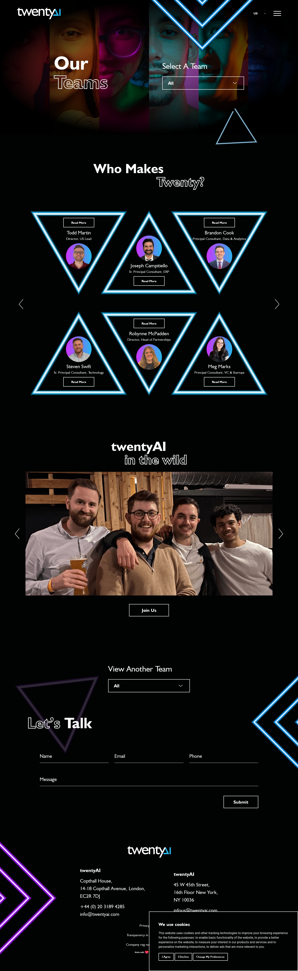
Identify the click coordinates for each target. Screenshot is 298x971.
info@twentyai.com (99, 914)
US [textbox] (256, 13)
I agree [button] (166, 956)
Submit (240, 801)
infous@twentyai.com (195, 910)
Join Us (149, 610)
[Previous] (17, 533)
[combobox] (257, 13)
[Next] (281, 533)
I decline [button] (183, 956)
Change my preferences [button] (210, 956)
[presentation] (68, 802)
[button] (21, 304)
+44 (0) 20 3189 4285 (102, 906)
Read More (78, 222)
